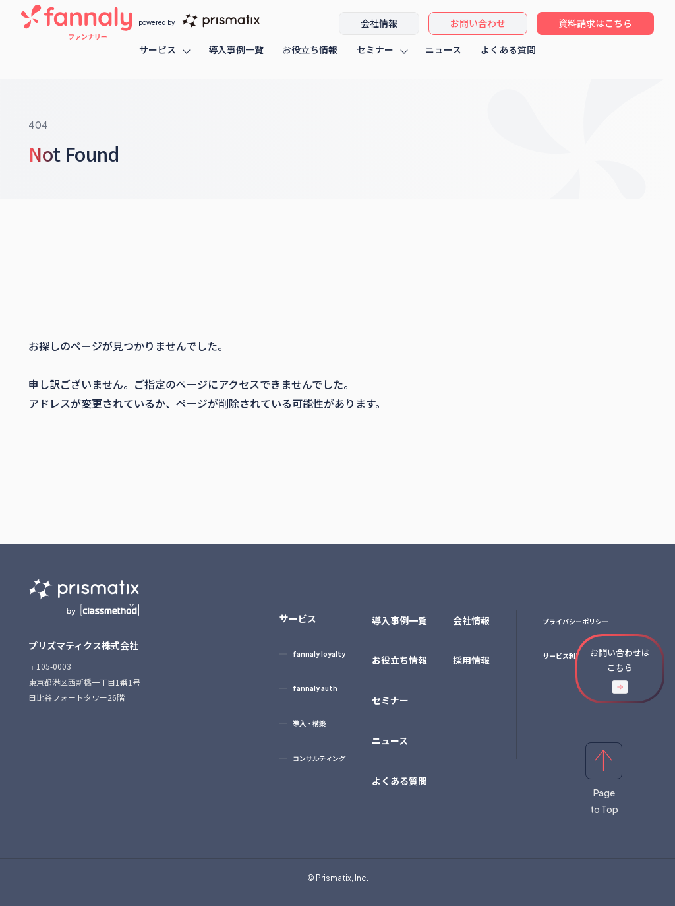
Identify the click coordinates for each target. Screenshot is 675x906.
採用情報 (471, 659)
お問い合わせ (478, 29)
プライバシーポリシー (575, 621)
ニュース (443, 56)
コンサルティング (319, 758)
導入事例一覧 (236, 56)
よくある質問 (508, 56)
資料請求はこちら (595, 29)
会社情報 (379, 29)
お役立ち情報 (310, 56)
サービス (157, 56)
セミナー (375, 56)
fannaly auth (315, 688)
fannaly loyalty (319, 654)
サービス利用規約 (569, 656)
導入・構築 (309, 723)
